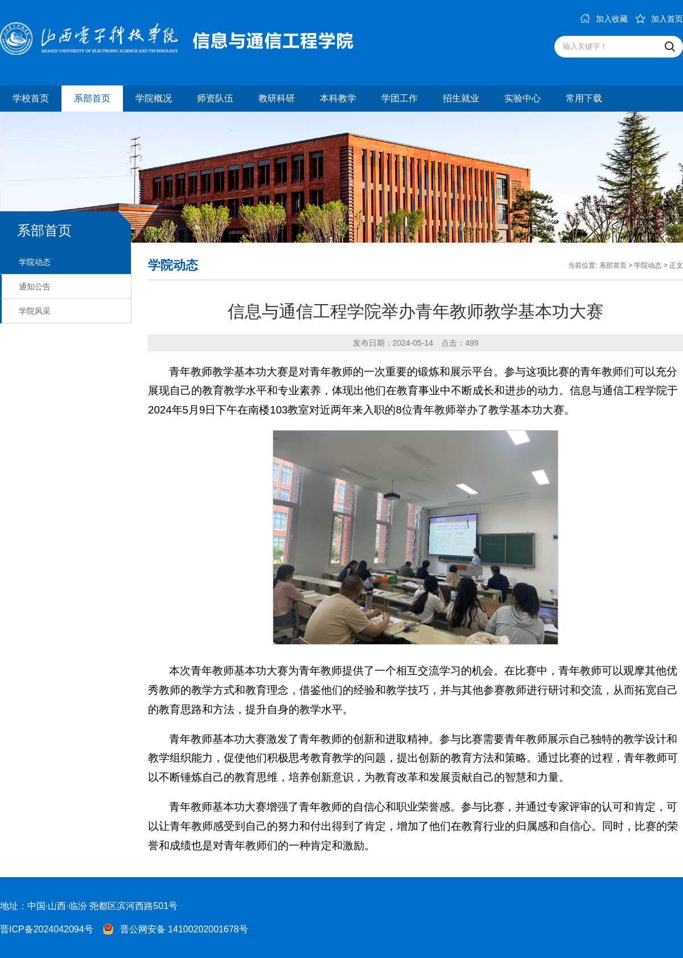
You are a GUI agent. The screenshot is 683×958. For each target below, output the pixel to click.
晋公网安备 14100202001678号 (184, 929)
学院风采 (35, 311)
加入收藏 (604, 18)
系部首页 (92, 98)
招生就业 (461, 98)
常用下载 (584, 98)
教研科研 (276, 98)
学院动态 (35, 262)
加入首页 (659, 18)
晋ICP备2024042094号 (46, 929)
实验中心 (522, 98)
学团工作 (399, 98)
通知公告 (35, 286)
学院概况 (153, 98)
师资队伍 (215, 98)
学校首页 (31, 98)
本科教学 (338, 98)
